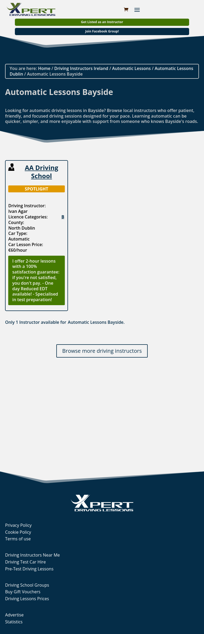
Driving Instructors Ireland (81, 68)
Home (44, 68)
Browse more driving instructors (102, 350)
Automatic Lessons (131, 68)
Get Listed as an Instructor (102, 22)
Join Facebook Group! (102, 31)
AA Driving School (41, 171)
